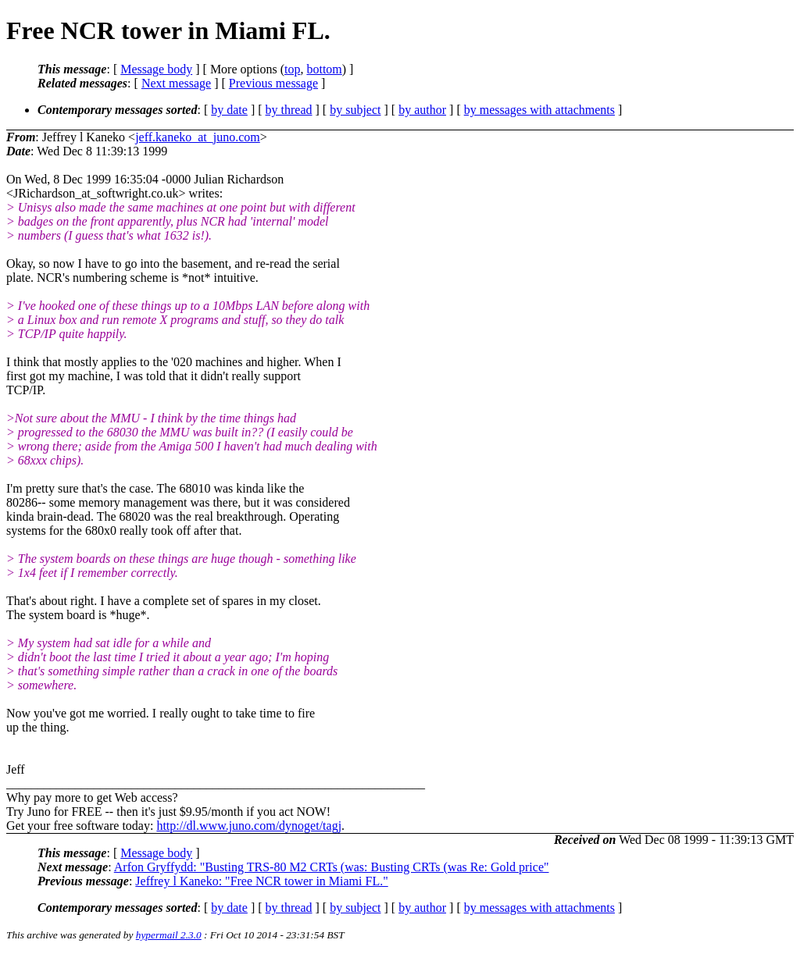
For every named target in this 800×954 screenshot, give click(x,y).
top (292, 69)
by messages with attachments (539, 109)
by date (229, 109)
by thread (289, 109)
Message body (156, 69)
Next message (176, 83)
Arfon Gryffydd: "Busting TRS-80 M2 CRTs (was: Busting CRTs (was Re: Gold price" (331, 867)
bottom (323, 69)
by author (422, 109)
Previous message (273, 83)
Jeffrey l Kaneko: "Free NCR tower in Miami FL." (261, 881)
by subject (355, 109)
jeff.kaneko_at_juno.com (197, 137)
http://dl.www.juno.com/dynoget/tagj (248, 825)
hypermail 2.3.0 (169, 935)
